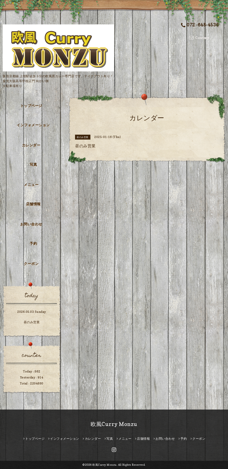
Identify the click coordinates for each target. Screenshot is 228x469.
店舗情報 (33, 204)
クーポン (31, 263)
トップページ (31, 105)
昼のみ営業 (32, 322)
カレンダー (31, 145)
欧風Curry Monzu (114, 424)
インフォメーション (33, 125)
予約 (33, 243)
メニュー (31, 184)
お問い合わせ (31, 224)
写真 (33, 164)
